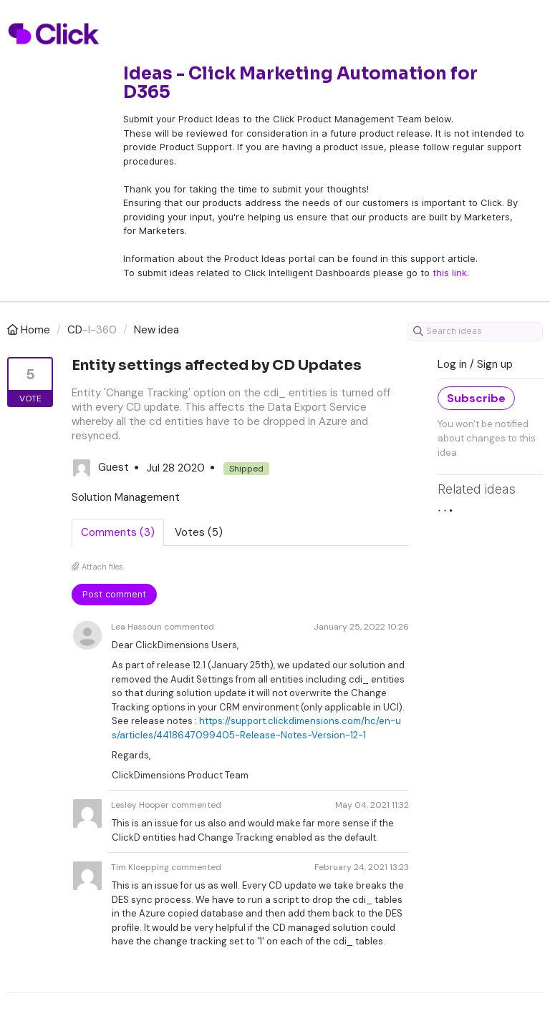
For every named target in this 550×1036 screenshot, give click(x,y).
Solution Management (126, 497)
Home (30, 330)
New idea (156, 330)
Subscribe (476, 398)
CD (74, 330)
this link (450, 272)
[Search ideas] (475, 331)
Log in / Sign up (475, 364)
